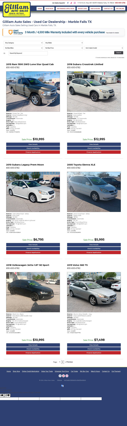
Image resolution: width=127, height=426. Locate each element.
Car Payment (116, 371)
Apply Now (65, 8)
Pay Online (120, 8)
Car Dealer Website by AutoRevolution (75, 380)
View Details (33, 144)
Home (40, 8)
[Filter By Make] (63, 43)
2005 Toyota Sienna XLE (81, 164)
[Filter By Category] (23, 43)
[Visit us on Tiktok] (71, 2)
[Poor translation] (7, 395)
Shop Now (49, 8)
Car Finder (74, 371)
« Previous (69, 362)
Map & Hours (95, 8)
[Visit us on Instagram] (74, 2)
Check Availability (33, 148)
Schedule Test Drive (62, 371)
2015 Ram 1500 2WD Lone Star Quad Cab (30, 64)
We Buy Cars (82, 8)
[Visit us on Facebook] (67, 2)
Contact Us (108, 8)
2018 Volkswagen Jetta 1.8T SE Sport (27, 265)
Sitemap (59, 380)
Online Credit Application (30, 371)
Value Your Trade (47, 371)
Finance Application (33, 152)
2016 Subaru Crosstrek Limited (85, 64)
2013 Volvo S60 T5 (77, 265)
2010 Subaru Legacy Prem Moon (25, 164)
